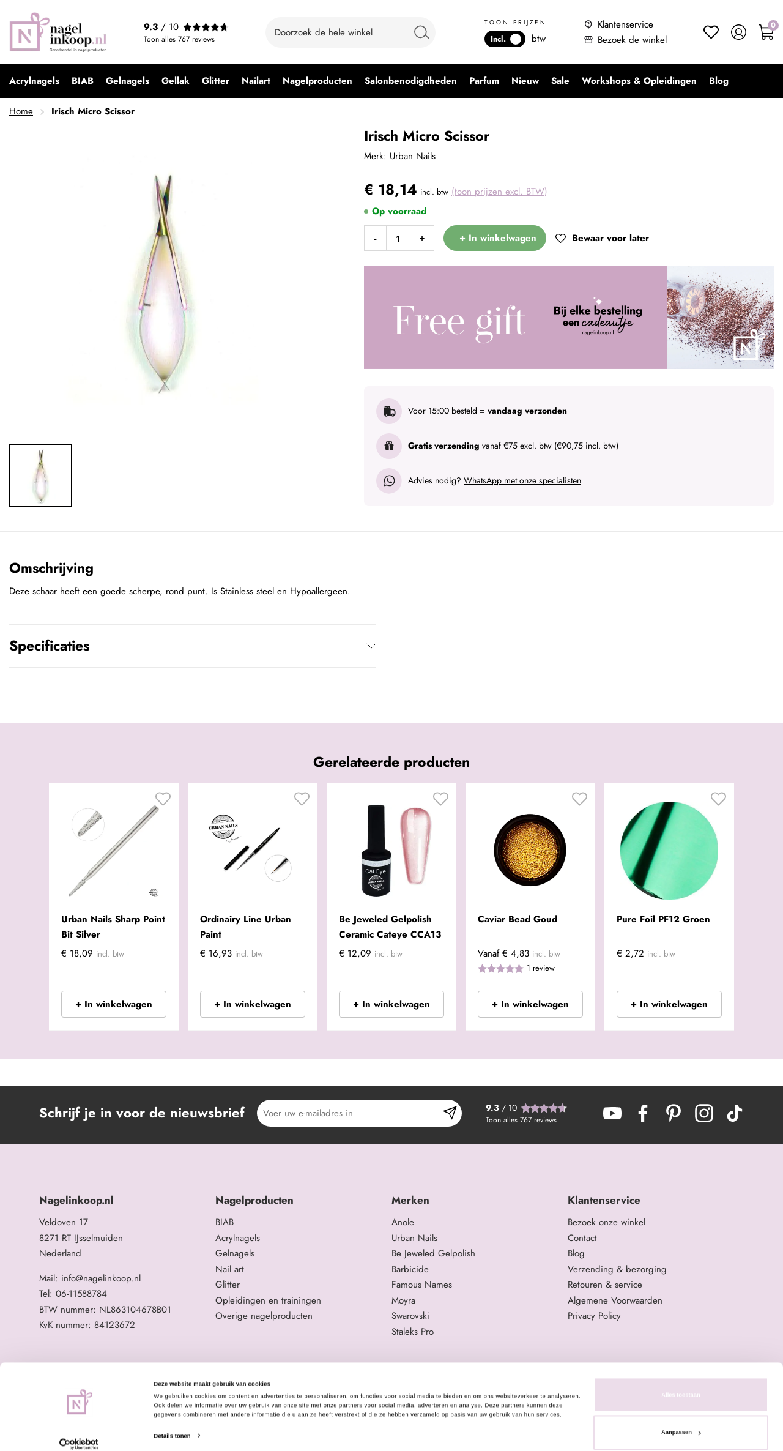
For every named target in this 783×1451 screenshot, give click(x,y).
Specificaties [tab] (49, 645)
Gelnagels (234, 1253)
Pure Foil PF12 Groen (663, 919)
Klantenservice (625, 24)
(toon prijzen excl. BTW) (499, 191)
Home (21, 111)
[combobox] (350, 32)
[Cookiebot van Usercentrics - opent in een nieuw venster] (79, 1430)
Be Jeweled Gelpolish (433, 1253)
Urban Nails (413, 156)
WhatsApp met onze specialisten (522, 480)
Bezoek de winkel (632, 40)
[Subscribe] (450, 1113)
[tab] (122, 1200)
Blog (576, 1253)
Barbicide (410, 1269)
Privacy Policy (594, 1315)
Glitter (227, 1284)
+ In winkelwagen (113, 1004)
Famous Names (422, 1284)
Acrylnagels (237, 1238)
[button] (163, 803)
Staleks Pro (413, 1331)
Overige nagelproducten (264, 1315)
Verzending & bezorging (617, 1269)
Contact (582, 1238)
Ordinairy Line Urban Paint (245, 927)
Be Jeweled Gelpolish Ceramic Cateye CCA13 (390, 927)
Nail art (229, 1269)
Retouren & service (605, 1284)
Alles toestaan (680, 1381)
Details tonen (172, 1422)
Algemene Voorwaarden (615, 1300)
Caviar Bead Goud (517, 919)
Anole (403, 1222)
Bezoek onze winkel (606, 1222)
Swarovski (410, 1315)
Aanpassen (681, 1419)
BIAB (224, 1222)
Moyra (403, 1300)
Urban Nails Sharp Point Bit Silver (113, 927)
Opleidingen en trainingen (268, 1300)
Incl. (506, 39)
